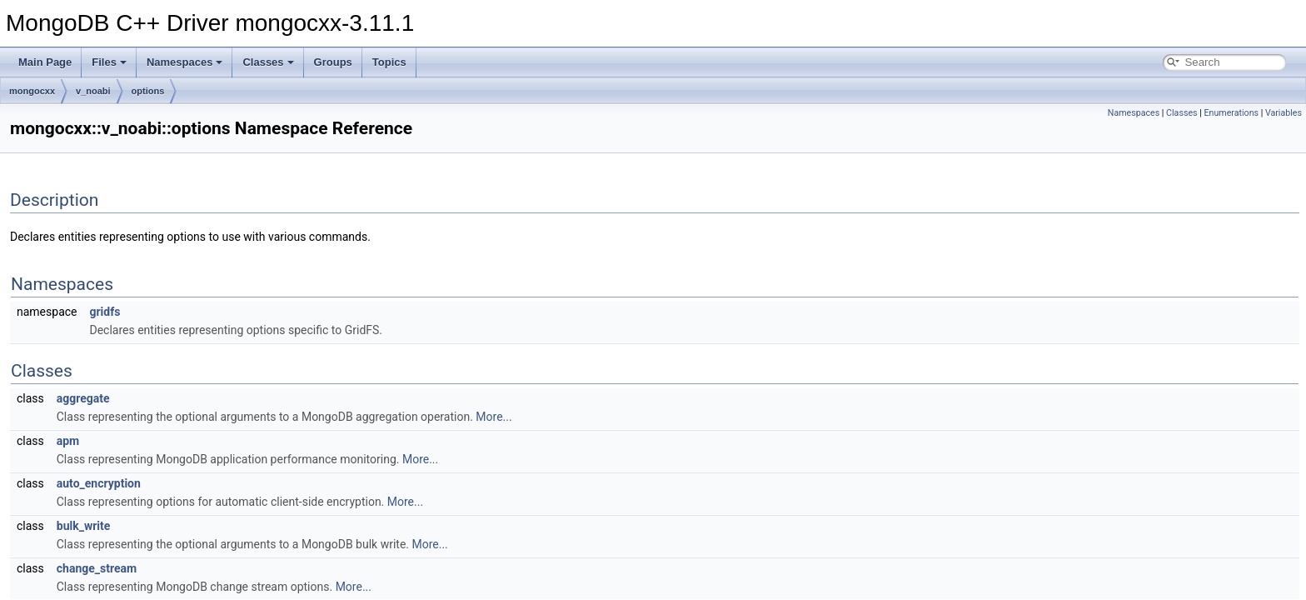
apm (68, 441)
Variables (1283, 113)
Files (109, 62)
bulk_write (84, 525)
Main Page (45, 62)
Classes (267, 62)
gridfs (104, 311)
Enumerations (1231, 113)
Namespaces (185, 62)
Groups (333, 62)
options (148, 91)
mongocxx (32, 91)
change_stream (97, 568)
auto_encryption (99, 483)
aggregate (83, 398)
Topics (389, 62)
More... (493, 416)
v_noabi (93, 91)
